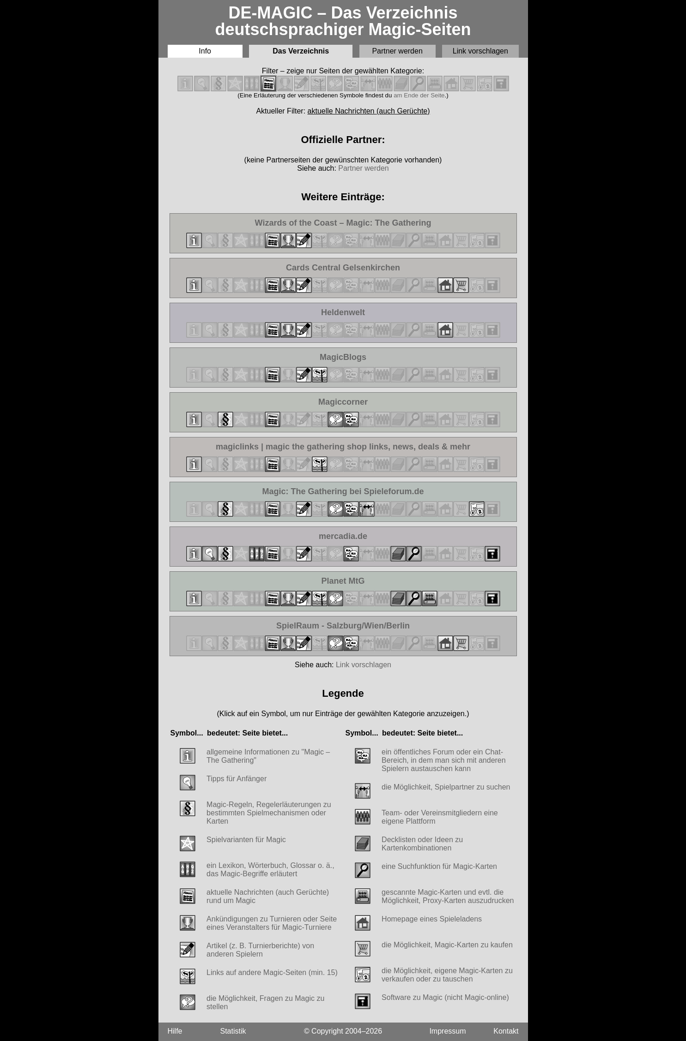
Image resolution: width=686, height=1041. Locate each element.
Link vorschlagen (480, 51)
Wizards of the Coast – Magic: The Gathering (343, 223)
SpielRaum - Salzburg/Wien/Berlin (343, 626)
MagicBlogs (358, 357)
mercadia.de (357, 536)
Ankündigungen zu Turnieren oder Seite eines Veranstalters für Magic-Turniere (271, 923)
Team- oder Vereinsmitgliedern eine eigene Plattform (440, 817)
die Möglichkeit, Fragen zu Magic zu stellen (265, 1002)
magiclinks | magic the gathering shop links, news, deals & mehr (343, 447)
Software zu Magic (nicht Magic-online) (445, 997)
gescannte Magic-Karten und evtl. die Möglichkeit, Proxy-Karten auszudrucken (448, 896)
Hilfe (175, 1031)
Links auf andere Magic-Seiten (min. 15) (272, 972)
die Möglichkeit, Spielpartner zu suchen (446, 787)
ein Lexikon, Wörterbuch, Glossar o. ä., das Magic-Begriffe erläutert (270, 870)
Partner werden (397, 51)
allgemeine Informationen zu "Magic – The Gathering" (268, 756)
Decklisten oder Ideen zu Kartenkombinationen (422, 844)
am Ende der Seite (419, 95)
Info (205, 51)
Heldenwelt (359, 312)
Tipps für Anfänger (236, 779)
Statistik (233, 1031)
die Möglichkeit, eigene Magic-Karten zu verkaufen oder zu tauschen (447, 975)
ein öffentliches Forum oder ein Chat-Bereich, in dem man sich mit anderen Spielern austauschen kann (444, 760)
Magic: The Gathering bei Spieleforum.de (343, 492)
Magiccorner (356, 402)
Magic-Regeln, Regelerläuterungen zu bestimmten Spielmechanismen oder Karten (268, 813)
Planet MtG (359, 581)
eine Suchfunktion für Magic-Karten (439, 866)
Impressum (447, 1031)
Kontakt (505, 1031)
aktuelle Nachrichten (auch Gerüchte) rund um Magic (267, 896)
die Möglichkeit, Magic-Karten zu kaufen (447, 945)
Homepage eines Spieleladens (432, 919)
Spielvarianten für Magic (246, 840)
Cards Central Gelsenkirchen (343, 268)
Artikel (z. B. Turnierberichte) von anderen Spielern (260, 950)
